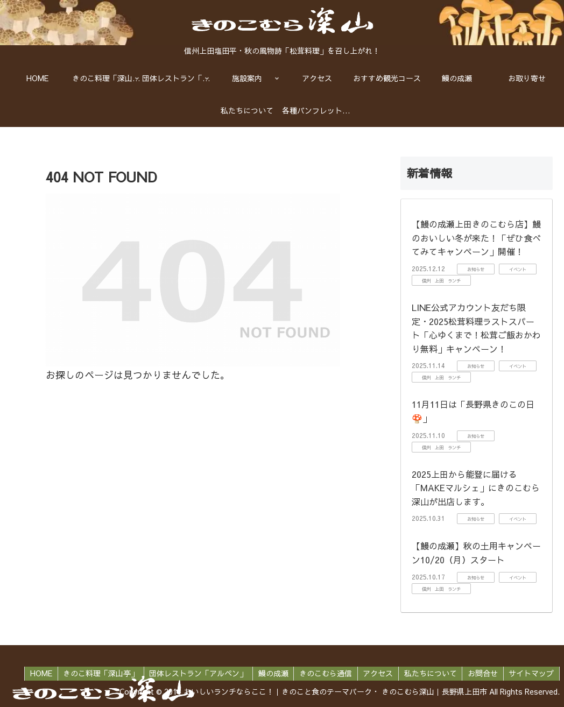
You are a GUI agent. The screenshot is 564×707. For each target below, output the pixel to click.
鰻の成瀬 (271, 673)
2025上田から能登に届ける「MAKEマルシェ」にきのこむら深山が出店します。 (476, 487)
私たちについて (429, 673)
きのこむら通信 (324, 673)
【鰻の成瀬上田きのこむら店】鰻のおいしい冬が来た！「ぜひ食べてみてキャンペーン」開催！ (476, 237)
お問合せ (482, 673)
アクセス (377, 673)
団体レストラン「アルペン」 (196, 673)
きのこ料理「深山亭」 (98, 673)
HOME (38, 673)
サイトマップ (531, 673)
